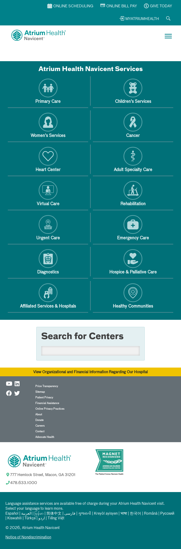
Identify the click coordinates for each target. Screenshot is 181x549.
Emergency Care (133, 227)
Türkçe (30, 518)
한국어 (135, 514)
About (38, 414)
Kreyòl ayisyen (106, 514)
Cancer (132, 125)
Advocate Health (44, 437)
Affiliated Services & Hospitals (48, 296)
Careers (40, 426)
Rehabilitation (133, 193)
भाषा (123, 514)
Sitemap (40, 392)
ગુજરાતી (84, 514)
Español (11, 514)
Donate (39, 420)
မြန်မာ (39, 514)
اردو (41, 518)
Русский (167, 514)
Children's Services (133, 91)
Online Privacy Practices (49, 409)
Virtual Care (48, 193)
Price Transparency (46, 386)
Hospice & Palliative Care (133, 261)
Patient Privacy (44, 397)
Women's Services (48, 125)
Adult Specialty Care (133, 159)
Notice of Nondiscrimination (28, 537)
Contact (39, 431)
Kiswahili (14, 518)
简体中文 (54, 514)
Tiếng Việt (56, 518)
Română (150, 514)
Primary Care (48, 91)
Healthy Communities (133, 296)
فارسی (69, 514)
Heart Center (48, 159)
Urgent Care (48, 227)
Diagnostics (48, 261)
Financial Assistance (47, 403)
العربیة (26, 514)
